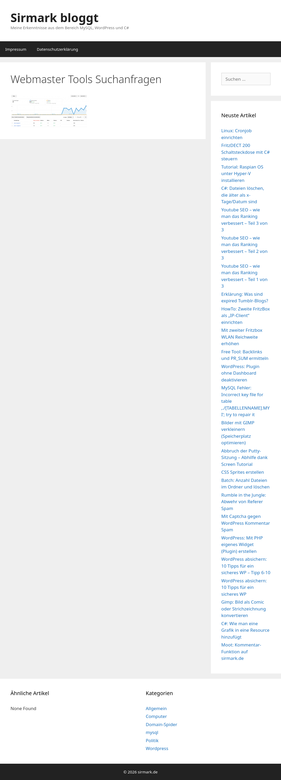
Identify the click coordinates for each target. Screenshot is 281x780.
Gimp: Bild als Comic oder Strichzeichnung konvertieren (243, 608)
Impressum (15, 49)
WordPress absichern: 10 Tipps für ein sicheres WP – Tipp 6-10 (245, 565)
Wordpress (157, 748)
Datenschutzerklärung (57, 49)
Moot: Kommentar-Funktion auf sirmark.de (241, 651)
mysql (152, 732)
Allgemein (156, 708)
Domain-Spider (161, 724)
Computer (156, 716)
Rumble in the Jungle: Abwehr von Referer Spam (243, 501)
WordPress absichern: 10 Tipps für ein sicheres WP (244, 587)
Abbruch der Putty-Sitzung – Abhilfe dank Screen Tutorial (244, 457)
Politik (152, 740)
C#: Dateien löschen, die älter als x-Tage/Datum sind (242, 195)
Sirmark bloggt (54, 17)
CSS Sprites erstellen (242, 472)
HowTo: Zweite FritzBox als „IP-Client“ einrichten (245, 315)
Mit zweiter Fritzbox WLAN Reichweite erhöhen (242, 336)
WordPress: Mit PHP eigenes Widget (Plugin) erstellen (242, 544)
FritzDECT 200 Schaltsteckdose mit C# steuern (245, 152)
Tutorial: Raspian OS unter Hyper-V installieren (242, 173)
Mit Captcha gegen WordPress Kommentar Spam (245, 523)
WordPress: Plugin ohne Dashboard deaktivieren (240, 373)
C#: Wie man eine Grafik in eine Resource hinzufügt (245, 630)
